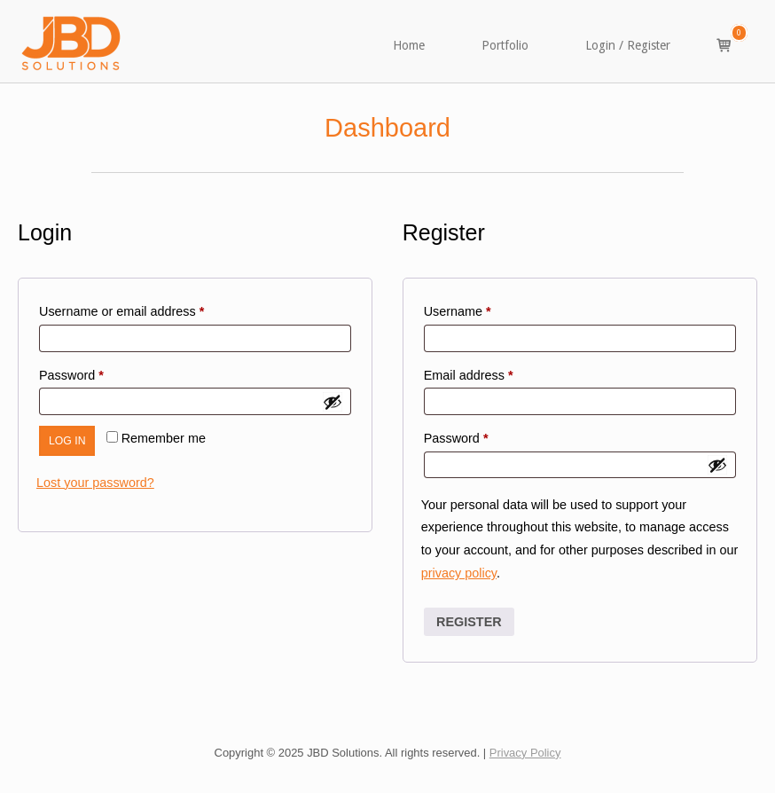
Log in (67, 441)
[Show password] (332, 402)
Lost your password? (95, 482)
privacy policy (459, 573)
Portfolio (504, 45)
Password (96, 372)
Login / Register (627, 45)
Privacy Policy (525, 752)
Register (469, 622)
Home (409, 45)
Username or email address (147, 308)
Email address (494, 372)
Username (483, 308)
